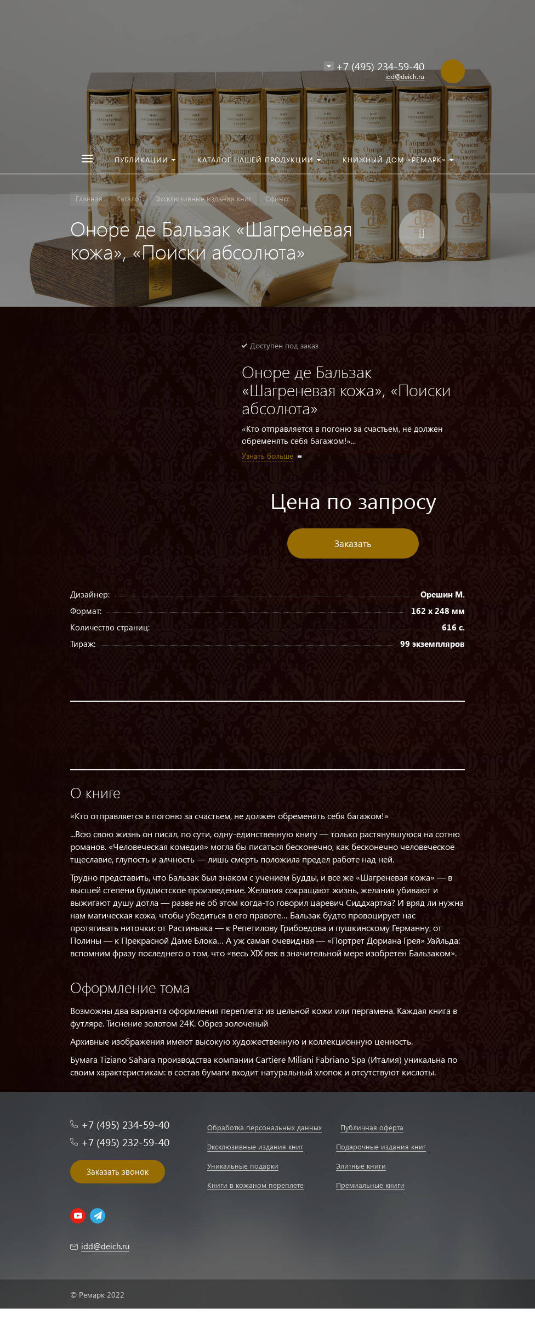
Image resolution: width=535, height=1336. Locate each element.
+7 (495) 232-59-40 (125, 1142)
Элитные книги (361, 1165)
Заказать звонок (118, 1171)
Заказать (353, 543)
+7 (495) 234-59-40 (380, 66)
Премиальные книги (370, 1185)
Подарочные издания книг (381, 1146)
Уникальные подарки (242, 1165)
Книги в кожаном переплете (255, 1185)
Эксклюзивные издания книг (255, 1146)
